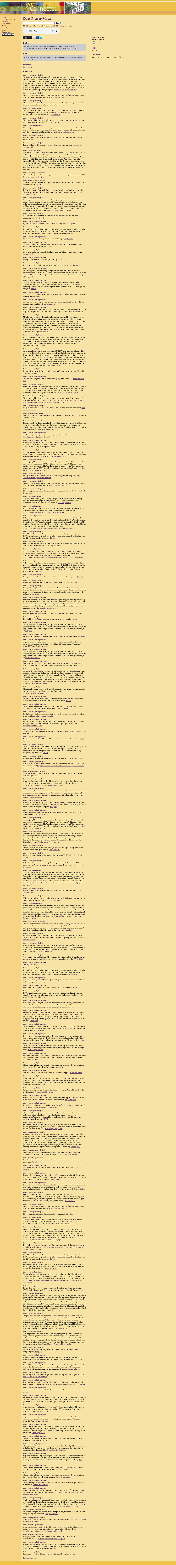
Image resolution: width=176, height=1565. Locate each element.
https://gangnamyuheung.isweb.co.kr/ (36, 437)
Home (4, 17)
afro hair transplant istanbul (44, 716)
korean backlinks (62, 708)
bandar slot (78, 613)
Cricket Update (79, 1189)
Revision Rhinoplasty (76, 1402)
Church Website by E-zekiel (88, 1563)
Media (4, 30)
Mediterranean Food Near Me (48, 842)
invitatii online (55, 1179)
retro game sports (71, 1154)
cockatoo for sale (29, 194)
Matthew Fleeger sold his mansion (59, 210)
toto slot (45, 1421)
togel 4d (38, 296)
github (39, 185)
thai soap (33, 417)
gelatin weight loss (40, 683)
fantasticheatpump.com (48, 608)
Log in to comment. (30, 1558)
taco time (81, 1040)
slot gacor (71, 223)
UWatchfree (78, 959)
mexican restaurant (41, 814)
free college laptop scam (53, 1129)
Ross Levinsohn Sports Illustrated (40, 951)
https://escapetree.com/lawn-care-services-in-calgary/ (42, 1240)
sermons (94, 50)
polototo (51, 246)
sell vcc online (70, 1201)
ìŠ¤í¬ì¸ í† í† (39, 218)
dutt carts (41, 1084)
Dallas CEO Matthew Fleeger (67, 393)
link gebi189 (29, 277)
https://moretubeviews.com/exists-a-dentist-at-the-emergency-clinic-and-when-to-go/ (53, 557)
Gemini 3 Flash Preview (36, 997)
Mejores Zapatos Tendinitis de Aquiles (51, 1539)
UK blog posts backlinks (57, 456)
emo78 (70, 233)
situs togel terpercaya (30, 964)
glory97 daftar (68, 239)
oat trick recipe (77, 312)
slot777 (68, 701)
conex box (68, 930)
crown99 (26, 1170)
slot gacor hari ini (74, 1369)
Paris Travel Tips (51, 1269)
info (71, 1214)
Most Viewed (38, 26)
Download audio (29, 67)
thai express (56, 1310)
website (77, 582)
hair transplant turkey (48, 304)
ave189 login (42, 982)
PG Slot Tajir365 (62, 1469)
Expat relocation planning (65, 132)
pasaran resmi (28, 254)
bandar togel (72, 974)
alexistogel (81, 636)
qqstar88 (79, 665)
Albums (4, 26)
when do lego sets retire (31, 776)
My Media (57, 26)
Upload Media (67, 26)
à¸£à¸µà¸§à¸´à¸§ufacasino (58, 97)
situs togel (71, 1554)
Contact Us (6, 32)
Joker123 (80, 577)
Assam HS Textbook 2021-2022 (43, 165)
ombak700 (45, 345)
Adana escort (55, 115)
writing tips (38, 1352)
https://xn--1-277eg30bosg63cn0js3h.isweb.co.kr (40, 1107)
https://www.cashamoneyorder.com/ (35, 693)
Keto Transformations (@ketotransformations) (51, 477)
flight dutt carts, (70, 1100)
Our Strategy (6, 24)
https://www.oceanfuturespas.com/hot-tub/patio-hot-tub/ (43, 785)
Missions (5, 22)
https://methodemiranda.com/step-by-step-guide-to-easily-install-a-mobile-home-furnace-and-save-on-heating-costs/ (53, 401)
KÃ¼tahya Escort (64, 503)
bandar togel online (38, 1433)
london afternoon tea (56, 105)
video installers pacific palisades (65, 90)
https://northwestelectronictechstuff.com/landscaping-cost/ (43, 512)
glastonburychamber (61, 1328)
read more (57, 546)
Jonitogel (39, 571)
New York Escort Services (51, 429)
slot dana (53, 1548)
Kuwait (34, 1162)
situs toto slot (77, 265)
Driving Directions (8, 20)
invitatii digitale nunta (35, 1050)
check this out (50, 538)
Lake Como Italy (55, 850)
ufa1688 (35, 1059)
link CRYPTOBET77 (32, 658)
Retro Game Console (40, 1485)
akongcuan (43, 1440)
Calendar (5, 28)
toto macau (34, 1021)
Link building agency (54, 365)
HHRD (45, 753)
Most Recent (27, 26)
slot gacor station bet (63, 1477)
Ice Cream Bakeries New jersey (34, 177)
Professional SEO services (32, 726)
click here (56, 122)
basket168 (43, 1030)
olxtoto (33, 289)
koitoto (62, 260)
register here (60, 1067)
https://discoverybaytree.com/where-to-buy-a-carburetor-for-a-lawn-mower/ (50, 528)
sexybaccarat (34, 594)
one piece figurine (51, 1514)
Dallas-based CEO (75, 758)
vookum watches (33, 373)
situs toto (73, 619)
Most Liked (48, 26)
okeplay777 (75, 1147)
